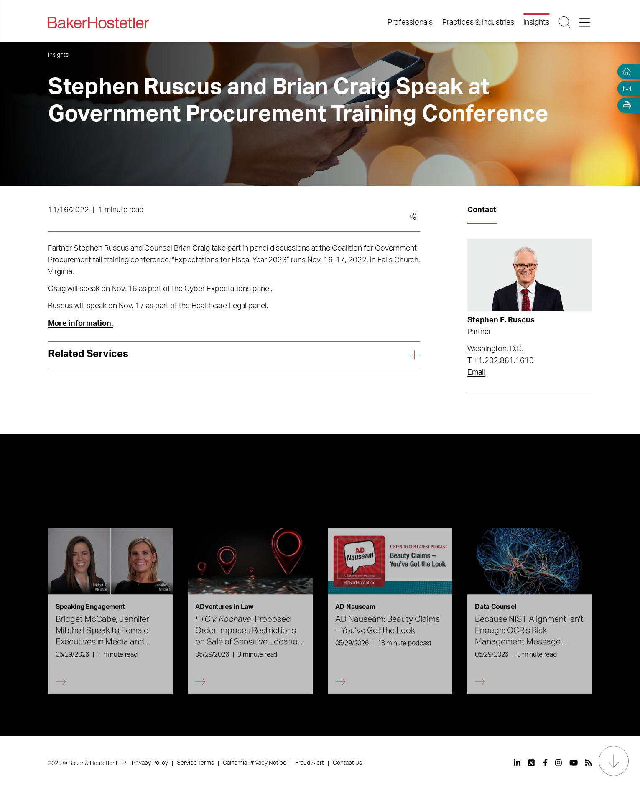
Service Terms (195, 763)
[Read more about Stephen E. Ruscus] (529, 275)
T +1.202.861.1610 (500, 361)
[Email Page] (624, 88)
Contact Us (347, 763)
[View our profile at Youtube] (573, 762)
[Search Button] (566, 22)
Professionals (410, 22)
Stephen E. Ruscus (501, 320)
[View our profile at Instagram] (558, 762)
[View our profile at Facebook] (545, 762)
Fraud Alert (309, 763)
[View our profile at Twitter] (531, 762)
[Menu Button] (585, 22)
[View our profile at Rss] (588, 762)
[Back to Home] (98, 22)
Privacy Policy (150, 763)
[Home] (624, 71)
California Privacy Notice (254, 763)
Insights (536, 22)
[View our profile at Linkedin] (517, 762)
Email (476, 372)
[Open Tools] (624, 105)
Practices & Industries (478, 22)
